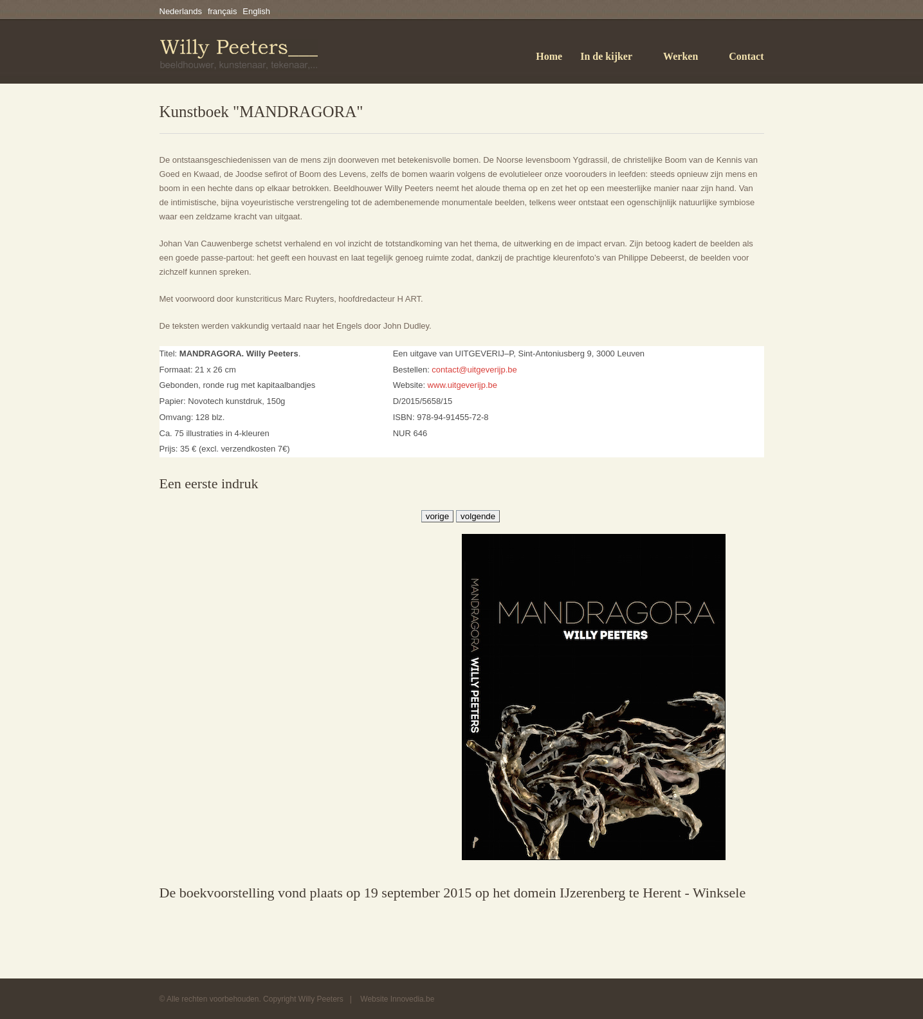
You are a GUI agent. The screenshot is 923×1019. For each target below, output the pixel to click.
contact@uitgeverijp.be (474, 369)
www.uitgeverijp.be (462, 385)
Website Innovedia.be (397, 999)
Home (549, 56)
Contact (746, 56)
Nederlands (181, 11)
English (256, 11)
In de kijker (606, 56)
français (222, 11)
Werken (680, 56)
